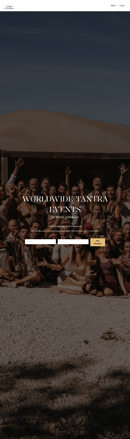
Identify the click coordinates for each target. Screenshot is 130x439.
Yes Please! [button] (97, 242)
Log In (122, 5)
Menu (114, 5)
